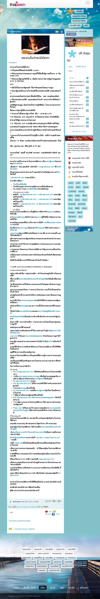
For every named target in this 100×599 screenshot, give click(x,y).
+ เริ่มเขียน (79, 11)
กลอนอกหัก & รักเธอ (79, 16)
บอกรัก (71, 183)
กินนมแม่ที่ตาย (73, 101)
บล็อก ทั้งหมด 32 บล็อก (79, 131)
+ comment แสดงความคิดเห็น (24, 529)
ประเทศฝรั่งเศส (25, 311)
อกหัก (78, 183)
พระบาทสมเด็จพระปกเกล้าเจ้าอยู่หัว (31, 279)
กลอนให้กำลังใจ (75, 25)
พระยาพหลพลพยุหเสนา (33, 336)
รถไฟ (50, 341)
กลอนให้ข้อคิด (75, 172)
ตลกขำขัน (81, 204)
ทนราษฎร (15, 233)
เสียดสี (79, 212)
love (50, 511)
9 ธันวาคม (42, 194)
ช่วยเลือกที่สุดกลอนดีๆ (78, 176)
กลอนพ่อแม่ (72, 558)
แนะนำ (70, 229)
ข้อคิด (77, 208)
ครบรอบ (81, 191)
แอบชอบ (71, 212)
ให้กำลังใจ (72, 217)
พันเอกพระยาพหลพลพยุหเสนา (42, 397)
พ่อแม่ (84, 200)
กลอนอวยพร (74, 163)
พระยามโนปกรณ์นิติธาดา (77, 82)
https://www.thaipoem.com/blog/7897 (27, 507)
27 (15, 372)
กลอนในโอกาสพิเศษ (79, 21)
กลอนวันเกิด (26, 558)
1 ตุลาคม (13, 177)
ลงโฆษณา (84, 588)
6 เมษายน (38, 438)
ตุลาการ (38, 217)
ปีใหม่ (85, 196)
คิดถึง (85, 183)
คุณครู (77, 200)
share (57, 514)
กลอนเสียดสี (54, 566)
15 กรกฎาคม (41, 167)
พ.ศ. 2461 (18, 408)
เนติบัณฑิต (32, 189)
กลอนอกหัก (38, 549)
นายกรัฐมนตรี (50, 161)
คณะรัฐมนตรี (40, 390)
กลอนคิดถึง (49, 549)
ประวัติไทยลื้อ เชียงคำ (76, 91)
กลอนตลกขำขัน (45, 562)
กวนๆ (70, 208)
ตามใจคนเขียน (14, 31)
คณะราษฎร (23, 228)
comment (48, 514)
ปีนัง (57, 172)
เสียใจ (78, 187)
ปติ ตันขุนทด (13, 62)
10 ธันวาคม (24, 199)
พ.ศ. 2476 (49, 199)
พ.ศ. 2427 (50, 167)
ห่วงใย (71, 187)
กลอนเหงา (42, 570)
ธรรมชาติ (72, 221)
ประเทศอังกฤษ (18, 217)
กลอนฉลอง (69, 553)
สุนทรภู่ (71, 122)
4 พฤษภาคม (18, 443)
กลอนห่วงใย (60, 549)
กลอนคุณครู (60, 558)
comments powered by (20, 521)
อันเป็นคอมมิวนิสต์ (17, 317)
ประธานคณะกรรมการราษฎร (29, 376)
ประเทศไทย (17, 163)
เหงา (80, 217)
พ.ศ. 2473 (50, 459)
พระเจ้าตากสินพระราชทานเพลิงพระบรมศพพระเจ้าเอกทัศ (77, 116)
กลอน (70, 67)
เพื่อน (70, 200)
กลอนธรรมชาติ (54, 570)
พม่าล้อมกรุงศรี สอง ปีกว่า (77, 126)
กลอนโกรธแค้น (31, 562)
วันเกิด (77, 196)
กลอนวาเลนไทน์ (43, 553)
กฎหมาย (51, 212)
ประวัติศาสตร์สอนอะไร (76, 104)
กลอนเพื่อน (49, 558)
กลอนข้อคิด (69, 562)
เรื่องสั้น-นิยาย (81, 67)
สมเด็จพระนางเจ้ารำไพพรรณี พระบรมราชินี (29, 432)
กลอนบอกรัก (26, 549)
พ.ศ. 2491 (20, 177)
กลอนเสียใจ (72, 549)
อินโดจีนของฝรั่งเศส (17, 438)
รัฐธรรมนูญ (22, 306)
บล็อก (86, 25)
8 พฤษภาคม (48, 438)
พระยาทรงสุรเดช (27, 300)
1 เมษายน (41, 199)
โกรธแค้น (72, 204)
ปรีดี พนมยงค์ (39, 228)
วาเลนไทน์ (72, 191)
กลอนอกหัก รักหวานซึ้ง (78, 158)
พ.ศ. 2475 (32, 194)
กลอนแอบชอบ (42, 566)
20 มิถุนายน (41, 204)
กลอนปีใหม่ (38, 558)
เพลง (62, 588)
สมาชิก (72, 588)
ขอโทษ (85, 187)
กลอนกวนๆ (57, 562)
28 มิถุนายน (24, 194)
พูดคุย (52, 588)
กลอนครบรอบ (57, 553)
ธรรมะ (84, 208)
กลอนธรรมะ (29, 566)
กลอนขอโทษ (30, 553)
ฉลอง (70, 196)
